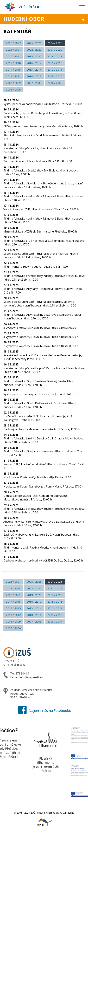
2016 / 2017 (34, 63)
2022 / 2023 (34, 49)
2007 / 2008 (34, 83)
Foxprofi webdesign (40, 820)
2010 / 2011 (34, 76)
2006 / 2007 (54, 83)
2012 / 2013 (54, 69)
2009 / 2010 (54, 76)
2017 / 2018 (13, 63)
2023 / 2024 (13, 49)
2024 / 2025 (54, 43)
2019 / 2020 (34, 56)
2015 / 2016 (54, 63)
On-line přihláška (14, 665)
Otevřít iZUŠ (11, 661)
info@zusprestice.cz (32, 677)
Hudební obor (23, 18)
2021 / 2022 (54, 49)
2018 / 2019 (54, 56)
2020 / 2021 (13, 56)
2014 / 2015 (13, 69)
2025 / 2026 (34, 43)
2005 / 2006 (13, 89)
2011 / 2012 (13, 76)
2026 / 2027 (13, 43)
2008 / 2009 (13, 83)
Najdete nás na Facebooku (44, 710)
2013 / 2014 (34, 69)
